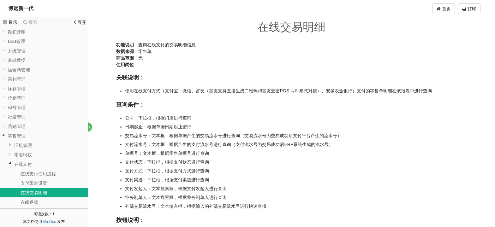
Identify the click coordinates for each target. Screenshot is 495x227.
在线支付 (23, 164)
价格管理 (17, 98)
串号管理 (17, 107)
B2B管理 (16, 41)
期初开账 (17, 31)
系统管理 (17, 50)
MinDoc (49, 221)
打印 (469, 8)
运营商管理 (19, 69)
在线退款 (29, 202)
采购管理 (17, 79)
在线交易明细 (34, 192)
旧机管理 (23, 145)
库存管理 (17, 88)
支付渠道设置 (34, 183)
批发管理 (17, 116)
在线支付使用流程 (38, 173)
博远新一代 (20, 8)
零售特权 (23, 154)
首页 (444, 8)
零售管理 (17, 135)
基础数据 (17, 60)
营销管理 (17, 126)
